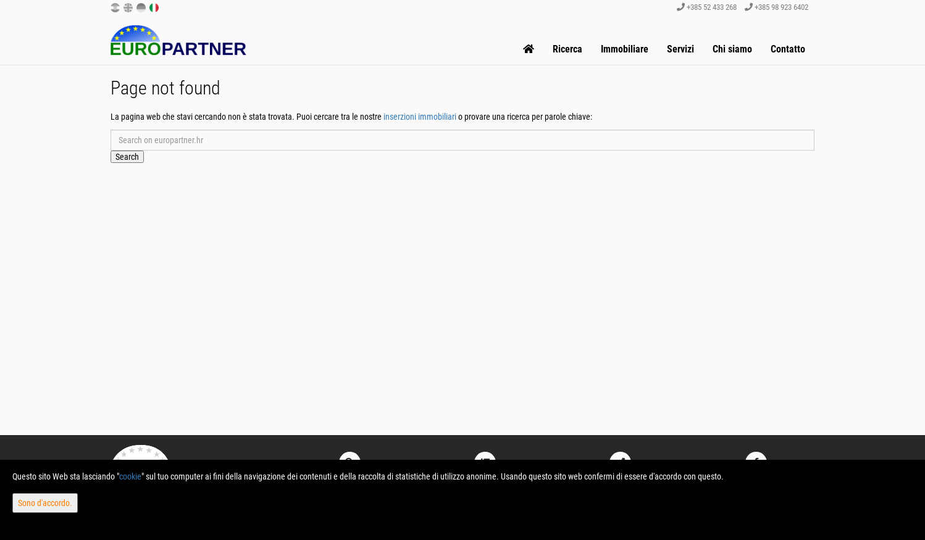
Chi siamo (732, 49)
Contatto (788, 49)
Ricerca (567, 49)
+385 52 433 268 (707, 7)
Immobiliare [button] (624, 49)
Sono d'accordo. (45, 503)
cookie (130, 476)
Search (127, 157)
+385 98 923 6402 (776, 7)
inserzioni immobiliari (419, 117)
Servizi (680, 49)
